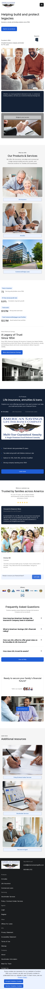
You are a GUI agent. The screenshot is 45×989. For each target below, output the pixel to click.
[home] (19, 5)
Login (3, 912)
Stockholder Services (8, 899)
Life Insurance (5, 886)
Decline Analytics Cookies (13, 986)
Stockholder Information (9, 962)
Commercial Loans (7, 890)
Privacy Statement (7, 935)
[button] (42, 5)
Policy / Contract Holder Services (12, 904)
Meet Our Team (6, 966)
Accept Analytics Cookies (13, 981)
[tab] (4, 412)
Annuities (4, 881)
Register (3, 917)
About (3, 957)
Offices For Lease (6, 926)
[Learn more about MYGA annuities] (22, 471)
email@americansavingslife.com (34, 867)
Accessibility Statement (8, 939)
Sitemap (3, 948)
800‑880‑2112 (28, 872)
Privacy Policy (22, 977)
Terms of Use (5, 944)
